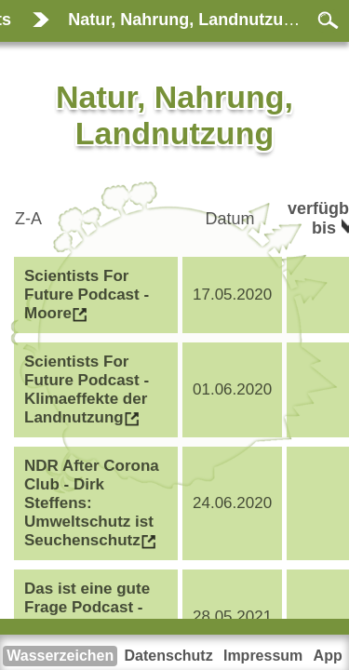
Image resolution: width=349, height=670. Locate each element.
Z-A (30, 218)
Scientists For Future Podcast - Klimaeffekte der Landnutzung (86, 389)
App (328, 655)
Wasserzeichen (60, 655)
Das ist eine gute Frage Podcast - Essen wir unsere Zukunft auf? (89, 616)
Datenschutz (169, 655)
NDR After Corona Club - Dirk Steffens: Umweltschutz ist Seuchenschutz (91, 503)
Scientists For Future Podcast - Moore (86, 294)
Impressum (262, 655)
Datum (233, 218)
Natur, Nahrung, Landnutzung (185, 19)
